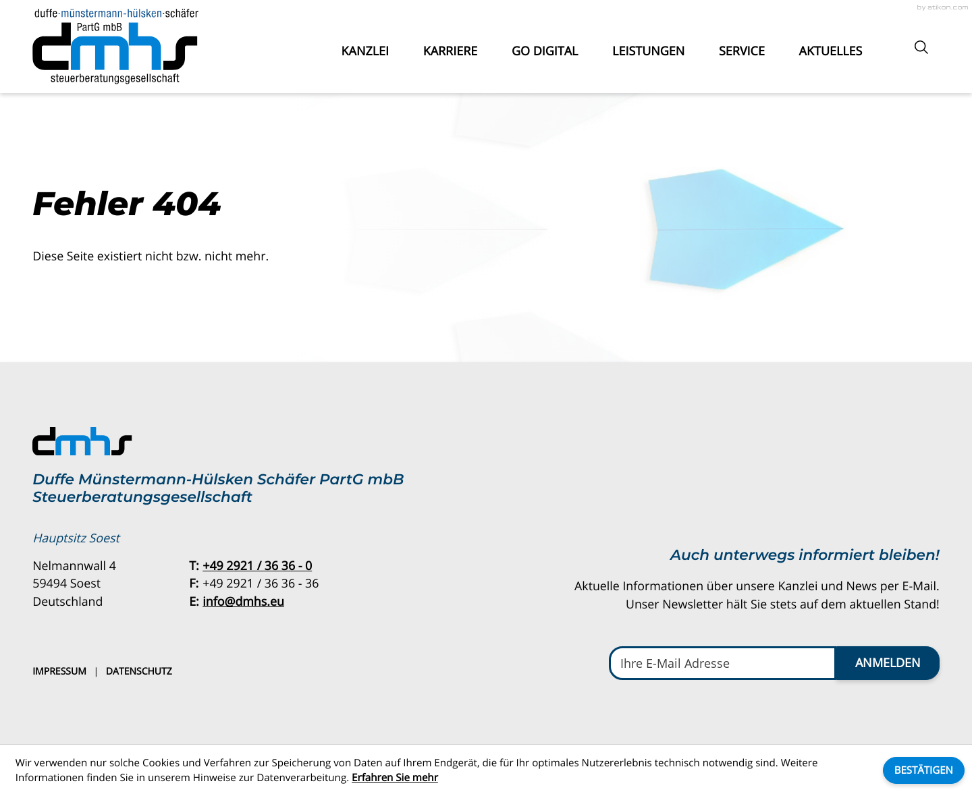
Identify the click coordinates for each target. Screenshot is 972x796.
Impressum (59, 671)
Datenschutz (139, 671)
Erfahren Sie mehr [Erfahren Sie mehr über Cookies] (395, 778)
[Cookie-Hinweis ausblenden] (924, 770)
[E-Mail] (722, 662)
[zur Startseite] (115, 46)
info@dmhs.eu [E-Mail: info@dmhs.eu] (243, 602)
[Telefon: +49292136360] (257, 566)
